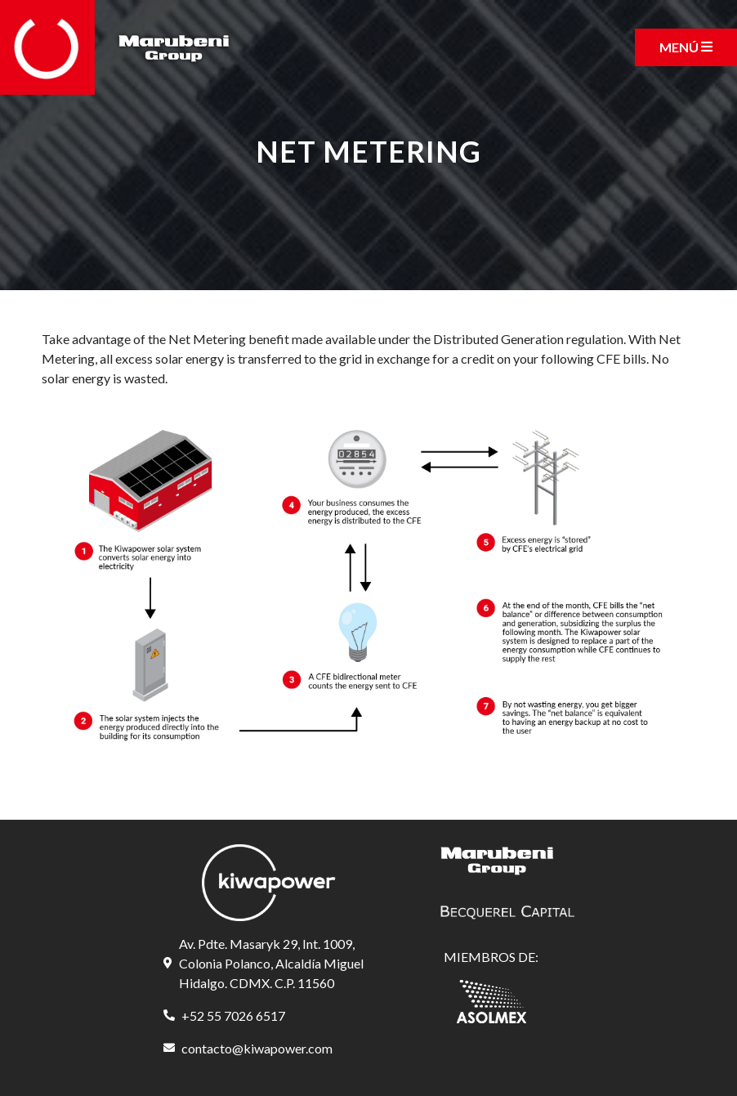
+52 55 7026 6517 (233, 1015)
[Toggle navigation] (686, 47)
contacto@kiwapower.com (257, 1048)
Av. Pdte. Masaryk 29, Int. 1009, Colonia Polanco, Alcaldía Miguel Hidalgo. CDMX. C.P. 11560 (271, 963)
